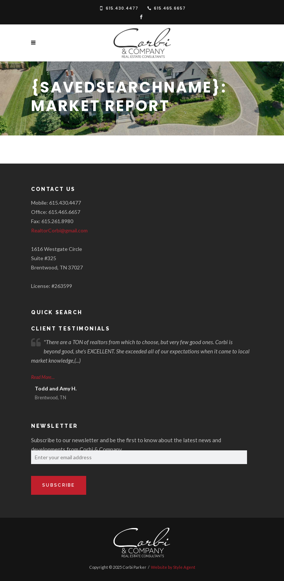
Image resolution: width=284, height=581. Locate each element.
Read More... (43, 377)
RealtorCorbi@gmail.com (59, 230)
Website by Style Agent (173, 567)
